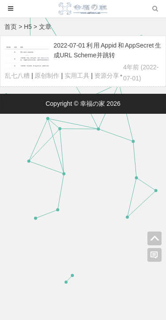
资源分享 (106, 75)
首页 (10, 26)
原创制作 (47, 75)
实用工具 (77, 75)
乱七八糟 (17, 75)
